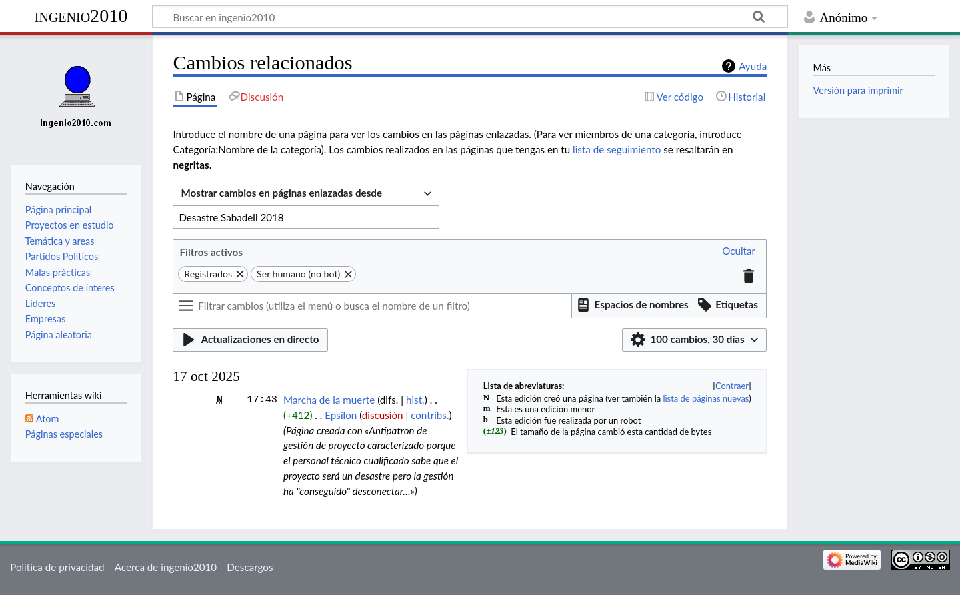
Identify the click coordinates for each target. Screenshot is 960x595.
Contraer (732, 385)
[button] (738, 251)
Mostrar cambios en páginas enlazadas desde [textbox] (281, 193)
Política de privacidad (57, 567)
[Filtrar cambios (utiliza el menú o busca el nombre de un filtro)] (372, 305)
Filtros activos (210, 252)
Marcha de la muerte (329, 400)
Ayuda (753, 66)
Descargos (250, 567)
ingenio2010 (81, 15)
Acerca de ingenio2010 (166, 567)
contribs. (430, 415)
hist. (415, 400)
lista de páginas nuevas (706, 398)
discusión (382, 415)
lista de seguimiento (617, 149)
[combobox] (306, 194)
